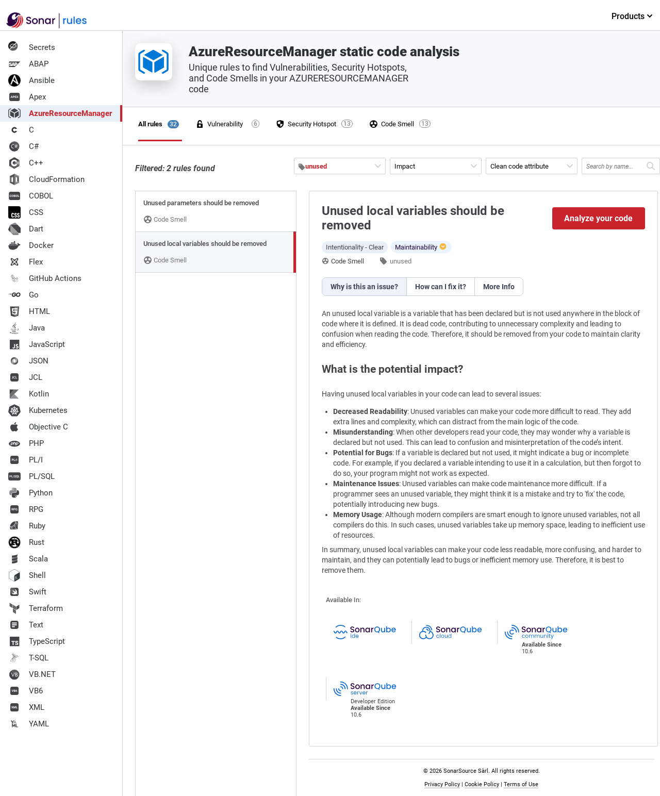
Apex (27, 97)
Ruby (26, 526)
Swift (27, 592)
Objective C (38, 427)
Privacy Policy (442, 784)
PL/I (25, 460)
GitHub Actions (44, 278)
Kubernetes (38, 410)
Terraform (35, 608)
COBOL (30, 196)
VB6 (25, 691)
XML (26, 707)
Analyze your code (598, 218)
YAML (28, 724)
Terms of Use (521, 784)
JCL (25, 377)
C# (23, 146)
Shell (27, 575)
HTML (29, 311)
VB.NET (32, 674)
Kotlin (28, 394)
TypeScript (36, 641)
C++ (25, 163)
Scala (28, 559)
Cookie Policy (482, 784)
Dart (25, 229)
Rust (26, 542)
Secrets (31, 47)
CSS (25, 212)
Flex (25, 262)
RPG (25, 509)
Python (30, 493)
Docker (31, 245)
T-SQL (28, 658)
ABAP (28, 64)
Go (23, 295)
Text (25, 625)
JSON (28, 361)
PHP (26, 443)
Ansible (31, 80)
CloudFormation (46, 179)
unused (400, 261)
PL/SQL (31, 476)
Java (26, 328)
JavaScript (36, 344)
